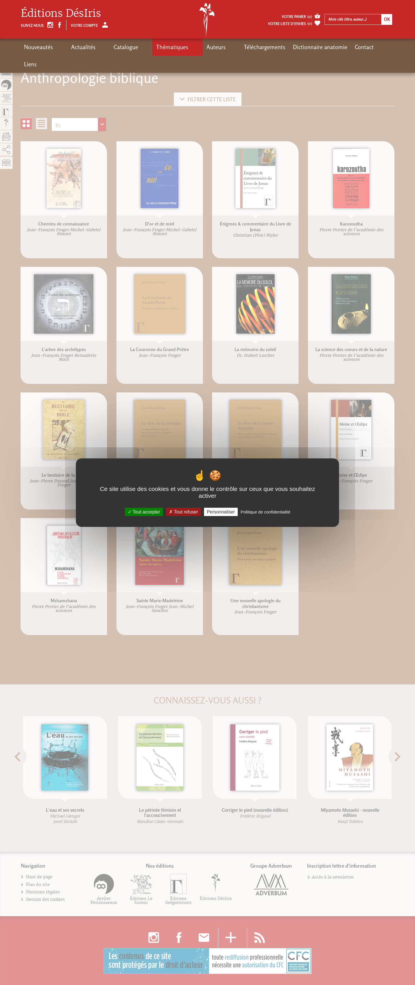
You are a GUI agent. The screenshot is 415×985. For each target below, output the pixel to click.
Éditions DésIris (61, 13)
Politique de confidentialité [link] (265, 511)
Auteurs (174, 47)
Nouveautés (38, 47)
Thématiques (140, 47)
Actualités (73, 47)
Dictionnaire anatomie (267, 47)
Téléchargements (212, 47)
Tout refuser (183, 511)
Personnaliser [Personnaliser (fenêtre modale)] (221, 511)
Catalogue (104, 47)
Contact (311, 47)
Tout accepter (144, 511)
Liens (334, 47)
